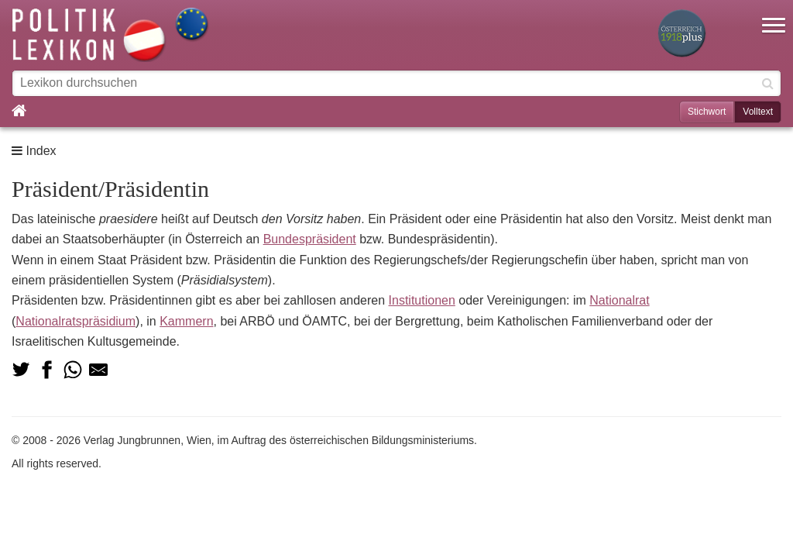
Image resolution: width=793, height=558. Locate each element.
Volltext (758, 111)
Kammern (186, 321)
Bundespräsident (309, 239)
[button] (773, 15)
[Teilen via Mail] (98, 369)
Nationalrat (619, 300)
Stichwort (707, 111)
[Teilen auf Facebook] (46, 369)
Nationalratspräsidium (75, 321)
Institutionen (422, 300)
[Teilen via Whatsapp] (73, 369)
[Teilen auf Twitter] (21, 369)
